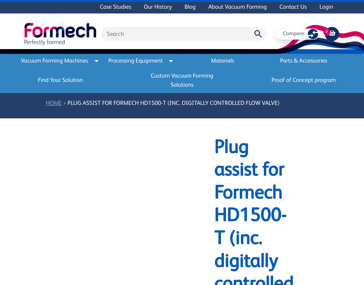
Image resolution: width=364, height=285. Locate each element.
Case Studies (115, 7)
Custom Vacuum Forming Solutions (182, 80)
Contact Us (293, 7)
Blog (189, 7)
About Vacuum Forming (237, 7)
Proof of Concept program (303, 81)
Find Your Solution (60, 81)
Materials (222, 61)
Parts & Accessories (303, 61)
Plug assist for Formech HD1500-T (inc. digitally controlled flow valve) (174, 103)
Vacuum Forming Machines (60, 61)
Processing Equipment (140, 61)
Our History (158, 7)
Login (326, 7)
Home (54, 103)
